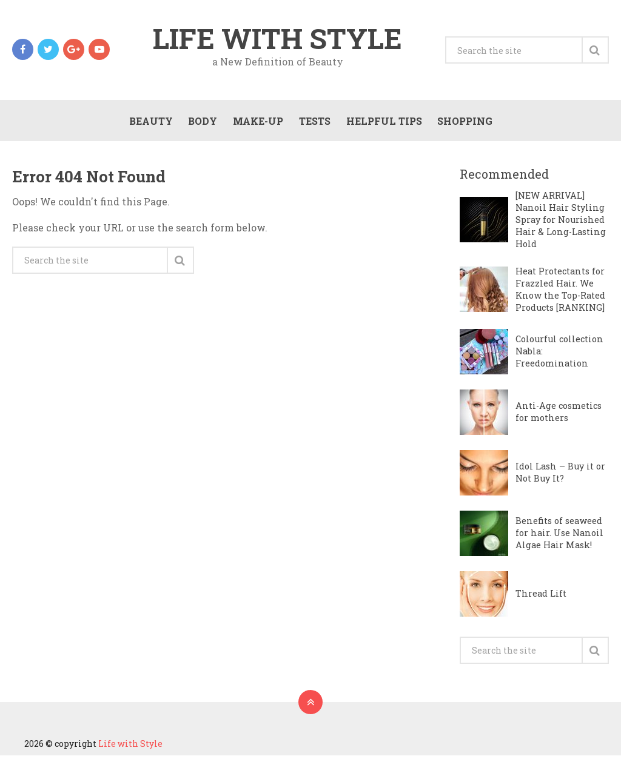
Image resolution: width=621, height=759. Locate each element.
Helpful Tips (383, 122)
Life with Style (277, 38)
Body (201, 122)
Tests (313, 122)
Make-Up (257, 122)
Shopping (464, 122)
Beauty (149, 122)
